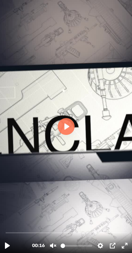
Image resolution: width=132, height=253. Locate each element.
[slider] (66, 232)
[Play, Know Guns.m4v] (7, 245)
